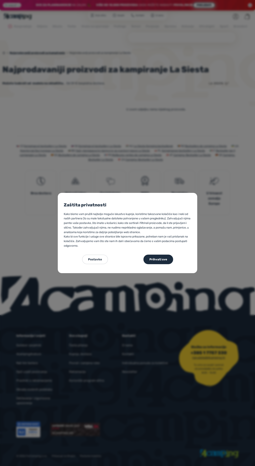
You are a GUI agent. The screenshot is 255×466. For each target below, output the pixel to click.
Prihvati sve (158, 259)
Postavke (95, 259)
